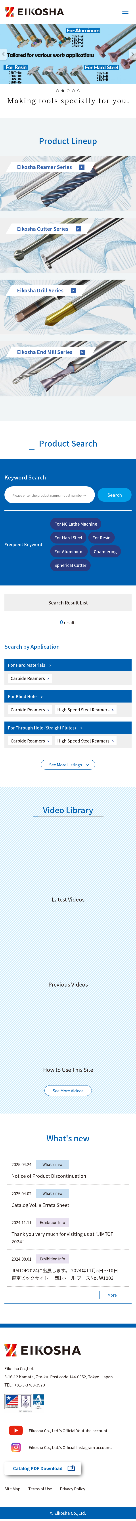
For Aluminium (69, 552)
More (112, 1297)
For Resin (103, 538)
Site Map (12, 1490)
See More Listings (66, 767)
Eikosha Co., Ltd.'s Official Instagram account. (71, 1449)
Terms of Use (40, 1490)
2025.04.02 (22, 1195)
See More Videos (68, 1092)
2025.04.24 (22, 1166)
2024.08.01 (22, 1261)
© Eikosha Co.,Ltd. (68, 1515)
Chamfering (107, 552)
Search (113, 494)
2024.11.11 (22, 1224)
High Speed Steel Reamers (83, 711)
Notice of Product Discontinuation (48, 1178)
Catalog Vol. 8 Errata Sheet (40, 1207)
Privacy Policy (73, 1490)
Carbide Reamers (28, 680)
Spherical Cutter (71, 566)
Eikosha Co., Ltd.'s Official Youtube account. (69, 1432)
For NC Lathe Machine (77, 524)
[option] (68, 54)
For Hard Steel (69, 538)
